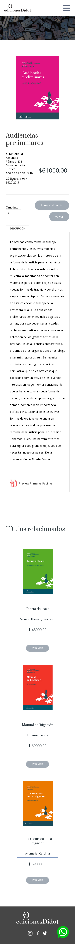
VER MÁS (37, 648)
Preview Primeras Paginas (35, 483)
